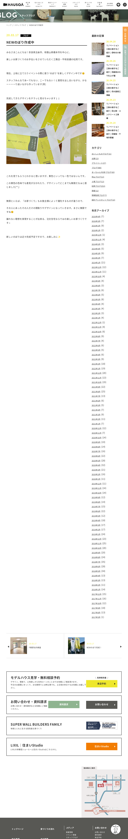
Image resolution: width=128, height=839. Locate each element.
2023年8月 (97, 284)
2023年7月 (97, 289)
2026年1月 (97, 233)
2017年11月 (98, 576)
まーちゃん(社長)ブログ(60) (106, 178)
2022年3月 (97, 353)
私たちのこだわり (16, 814)
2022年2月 (97, 357)
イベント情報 (71, 805)
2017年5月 (97, 593)
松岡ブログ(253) (100, 191)
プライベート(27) (100, 170)
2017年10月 (98, 580)
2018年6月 (97, 546)
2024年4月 (97, 250)
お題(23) (96, 165)
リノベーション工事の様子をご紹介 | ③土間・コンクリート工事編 (113, 114)
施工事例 (12, 806)
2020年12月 (98, 417)
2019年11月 (98, 473)
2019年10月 (98, 477)
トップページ (14, 798)
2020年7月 (97, 439)
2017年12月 (98, 571)
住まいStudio (102, 718)
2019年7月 (97, 490)
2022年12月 (98, 319)
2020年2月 (97, 460)
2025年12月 (98, 237)
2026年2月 (97, 229)
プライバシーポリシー (47, 829)
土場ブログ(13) (99, 187)
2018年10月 (98, 529)
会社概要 (41, 806)
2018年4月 (97, 554)
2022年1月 (97, 361)
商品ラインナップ (16, 821)
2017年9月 (97, 584)
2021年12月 (98, 366)
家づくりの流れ (44, 798)
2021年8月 (97, 383)
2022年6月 (97, 340)
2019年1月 (97, 516)
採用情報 (41, 814)
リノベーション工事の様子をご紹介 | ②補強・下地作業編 (113, 137)
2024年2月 (97, 259)
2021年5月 (97, 396)
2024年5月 (97, 246)
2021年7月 (97, 387)
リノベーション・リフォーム (19, 831)
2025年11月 (98, 242)
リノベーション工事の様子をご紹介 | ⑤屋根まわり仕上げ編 (113, 72)
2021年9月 (97, 379)
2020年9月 (97, 430)
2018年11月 (98, 524)
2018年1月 (97, 567)
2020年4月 (97, 451)
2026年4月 (97, 220)
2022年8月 (97, 332)
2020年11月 (98, 421)
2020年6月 (97, 443)
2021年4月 (97, 400)
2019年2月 (97, 511)
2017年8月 (97, 589)
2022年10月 (98, 327)
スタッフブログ (20, 25)
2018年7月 (97, 541)
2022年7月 (97, 336)
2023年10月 (98, 276)
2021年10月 (98, 374)
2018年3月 (97, 559)
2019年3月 (97, 507)
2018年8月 (97, 537)
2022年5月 (97, 344)
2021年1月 (97, 413)
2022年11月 (98, 323)
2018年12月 (98, 520)
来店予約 (101, 659)
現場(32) (96, 195)
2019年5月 (97, 499)
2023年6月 (97, 293)
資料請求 (63, 680)
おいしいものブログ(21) (104, 161)
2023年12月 (98, 267)
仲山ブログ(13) (99, 182)
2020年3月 (97, 456)
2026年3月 (97, 224)
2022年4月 (97, 349)
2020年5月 (97, 447)
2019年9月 (97, 481)
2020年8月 (97, 434)
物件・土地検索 (73, 817)
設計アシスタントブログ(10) (106, 204)
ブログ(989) (98, 174)
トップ (8, 25)
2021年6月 (97, 391)
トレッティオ (13, 826)
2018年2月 (97, 563)
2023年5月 (97, 297)
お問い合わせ (101, 680)
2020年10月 (98, 426)
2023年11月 (98, 271)
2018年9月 (97, 533)
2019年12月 (98, 469)
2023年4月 (97, 302)
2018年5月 (97, 550)
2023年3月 (97, 306)
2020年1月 (97, 464)
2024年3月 (97, 254)
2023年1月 (97, 314)
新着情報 (69, 802)
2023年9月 (97, 280)
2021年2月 (97, 409)
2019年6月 (97, 494)
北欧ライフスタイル (73, 810)
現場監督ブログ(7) (101, 199)
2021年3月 (97, 404)
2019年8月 (97, 486)
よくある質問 (43, 821)
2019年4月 (97, 503)
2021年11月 (98, 370)
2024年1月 (97, 263)
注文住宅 (11, 828)
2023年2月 (97, 310)
